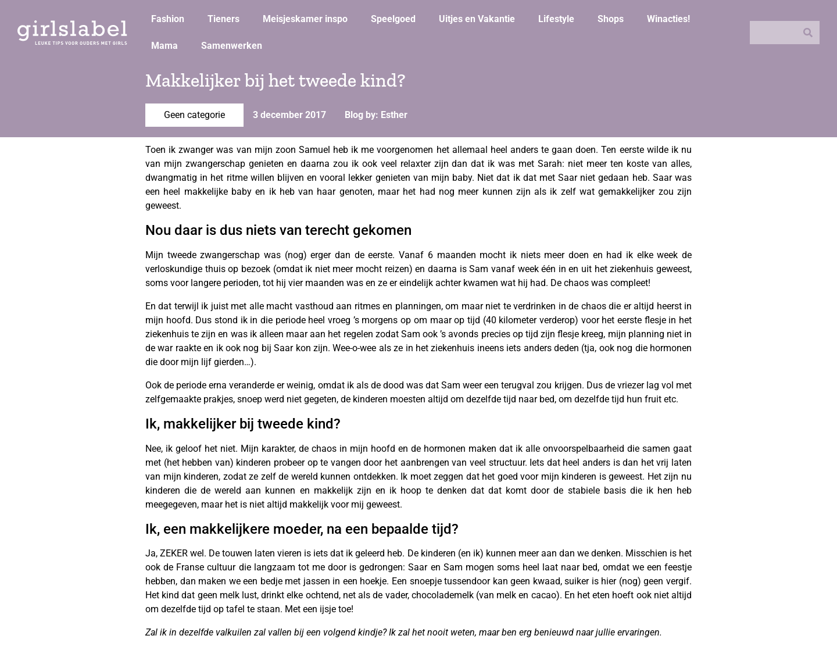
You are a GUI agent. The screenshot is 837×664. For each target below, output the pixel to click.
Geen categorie (194, 114)
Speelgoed (393, 18)
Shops (611, 18)
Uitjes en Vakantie (477, 18)
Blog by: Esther (376, 114)
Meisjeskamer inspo (305, 18)
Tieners (223, 18)
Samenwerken (231, 45)
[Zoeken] (808, 32)
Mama (164, 45)
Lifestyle (556, 18)
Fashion (167, 18)
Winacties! (668, 18)
